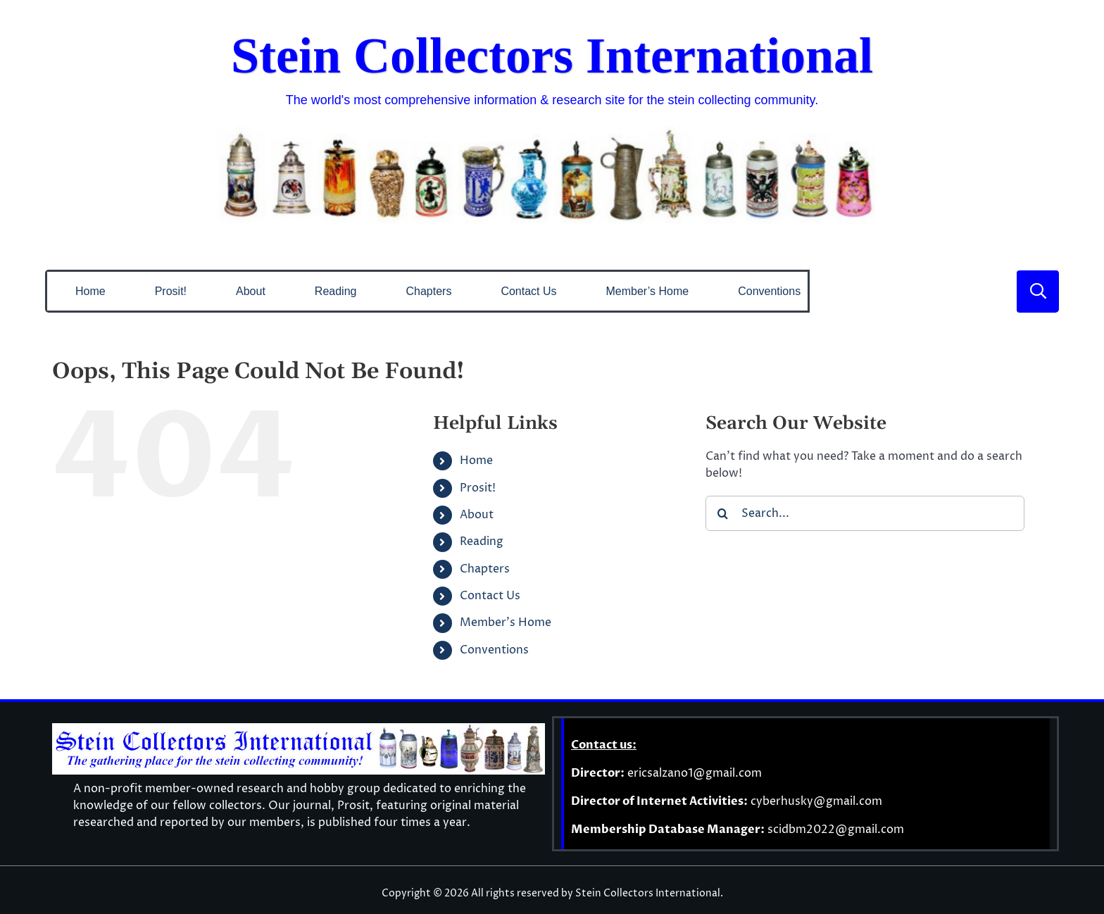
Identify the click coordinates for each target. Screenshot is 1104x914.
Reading (481, 541)
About (477, 514)
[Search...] (864, 513)
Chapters (485, 569)
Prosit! (478, 488)
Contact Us (490, 595)
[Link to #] (1038, 291)
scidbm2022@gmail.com (835, 829)
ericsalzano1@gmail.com (694, 773)
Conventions (494, 650)
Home (476, 460)
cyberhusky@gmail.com (816, 801)
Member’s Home (505, 622)
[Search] (723, 513)
